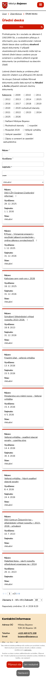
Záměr (29, 134)
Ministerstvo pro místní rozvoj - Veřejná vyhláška (22, 398)
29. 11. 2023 (10, 572)
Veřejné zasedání (13, 134)
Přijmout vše (14, 664)
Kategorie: (7, 94)
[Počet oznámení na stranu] (38, 600)
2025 (7, 116)
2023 (28, 112)
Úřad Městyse (16, 14)
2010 (28, 95)
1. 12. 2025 (9, 248)
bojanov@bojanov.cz (28, 636)
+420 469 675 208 (27, 633)
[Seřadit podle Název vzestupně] (9, 149)
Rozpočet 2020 (12, 129)
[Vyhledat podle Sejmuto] (23, 173)
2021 (7, 112)
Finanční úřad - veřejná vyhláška (19, 357)
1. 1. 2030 (9, 211)
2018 (28, 103)
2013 (18, 99)
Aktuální (8, 219)
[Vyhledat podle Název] (23, 154)
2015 (38, 99)
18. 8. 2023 (9, 327)
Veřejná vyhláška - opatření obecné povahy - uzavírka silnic (21, 439)
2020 (7, 108)
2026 (18, 116)
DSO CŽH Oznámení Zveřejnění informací (19, 194)
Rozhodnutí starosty (14, 125)
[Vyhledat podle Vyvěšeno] (23, 164)
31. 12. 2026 (10, 256)
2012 (7, 99)
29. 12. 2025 (10, 203)
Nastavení (23, 673)
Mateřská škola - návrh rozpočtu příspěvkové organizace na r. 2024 (20, 563)
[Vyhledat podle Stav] (23, 182)
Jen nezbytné (31, 664)
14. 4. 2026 (9, 448)
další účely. (28, 650)
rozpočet (33, 125)
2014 (28, 99)
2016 (7, 103)
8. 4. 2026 (9, 489)
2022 (18, 112)
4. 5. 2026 (9, 414)
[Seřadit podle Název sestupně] (9, 150)
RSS (31, 27)
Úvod (4, 14)
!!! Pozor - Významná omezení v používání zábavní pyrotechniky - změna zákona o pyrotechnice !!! (21, 237)
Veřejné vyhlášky (33, 129)
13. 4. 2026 (9, 365)
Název (5, 150)
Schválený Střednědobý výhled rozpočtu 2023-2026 (19, 318)
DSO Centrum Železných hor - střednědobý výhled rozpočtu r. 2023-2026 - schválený (22, 523)
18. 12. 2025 (10, 286)
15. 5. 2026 (9, 373)
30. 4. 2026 (9, 456)
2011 (38, 95)
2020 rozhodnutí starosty (27, 108)
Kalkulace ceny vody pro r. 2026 (19, 278)
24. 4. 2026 (9, 497)
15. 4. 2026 (9, 406)
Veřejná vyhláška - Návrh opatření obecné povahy (20, 480)
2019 (38, 103)
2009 (17, 95)
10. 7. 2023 (9, 533)
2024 (38, 112)
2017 (18, 103)
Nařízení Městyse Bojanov (17, 121)
